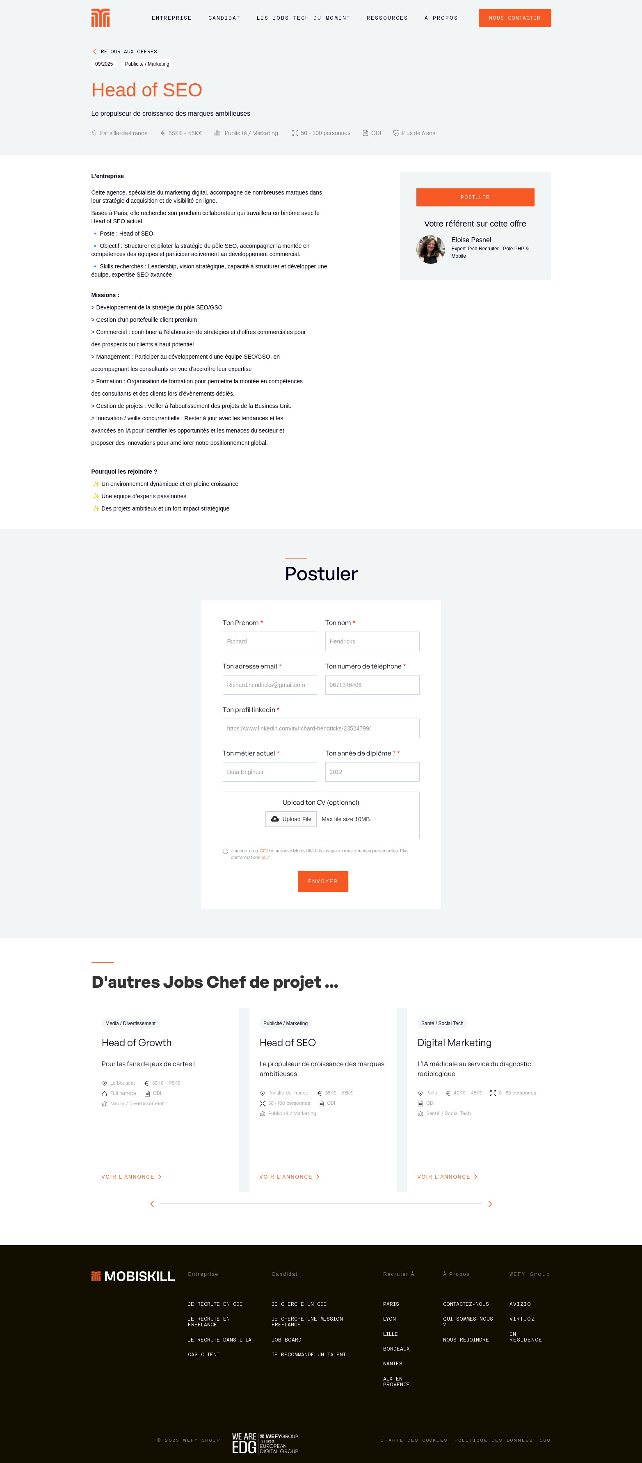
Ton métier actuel (251, 753)
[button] (172, 22)
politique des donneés (494, 1440)
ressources (387, 18)
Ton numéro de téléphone (365, 666)
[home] (100, 18)
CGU (265, 851)
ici (264, 857)
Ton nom (340, 622)
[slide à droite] (488, 1204)
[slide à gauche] (154, 1204)
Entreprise (172, 18)
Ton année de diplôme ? (362, 753)
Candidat (224, 18)
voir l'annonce (128, 1177)
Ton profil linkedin (251, 709)
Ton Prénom (243, 622)
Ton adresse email (252, 666)
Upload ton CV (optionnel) (321, 802)
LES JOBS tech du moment (303, 18)
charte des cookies (414, 1440)
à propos (441, 18)
